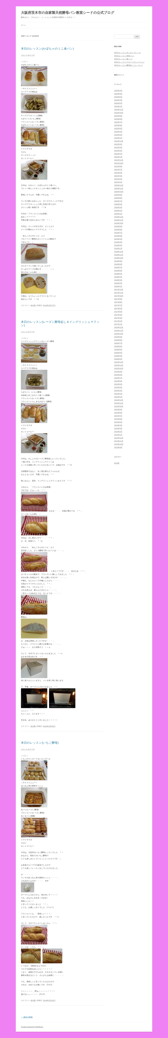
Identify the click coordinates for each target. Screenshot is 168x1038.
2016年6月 (118, 346)
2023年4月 (118, 132)
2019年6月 (118, 236)
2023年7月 (118, 122)
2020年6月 (118, 204)
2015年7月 (118, 378)
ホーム (23, 25)
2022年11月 (118, 141)
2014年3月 (118, 428)
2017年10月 (118, 296)
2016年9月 (118, 337)
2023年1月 (118, 138)
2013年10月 (118, 444)
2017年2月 (118, 321)
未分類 (33, 305)
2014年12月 (118, 400)
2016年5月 (118, 349)
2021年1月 (118, 182)
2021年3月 (118, 176)
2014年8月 (118, 413)
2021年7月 (118, 170)
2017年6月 (118, 308)
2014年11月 (118, 403)
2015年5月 (118, 384)
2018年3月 (118, 280)
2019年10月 (118, 223)
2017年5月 (118, 312)
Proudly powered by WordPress (32, 1027)
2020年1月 (118, 214)
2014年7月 (118, 416)
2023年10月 (118, 113)
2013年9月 (118, 447)
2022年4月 (118, 147)
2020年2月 (118, 211)
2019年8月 (118, 229)
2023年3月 (118, 135)
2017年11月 (118, 293)
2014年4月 (118, 425)
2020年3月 (118, 207)
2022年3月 (118, 151)
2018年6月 (118, 271)
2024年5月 (118, 97)
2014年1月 (118, 435)
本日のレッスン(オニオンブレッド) (127, 53)
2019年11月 (118, 220)
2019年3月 (118, 242)
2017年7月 (118, 305)
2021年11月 (118, 160)
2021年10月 (118, 163)
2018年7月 (118, 267)
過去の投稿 (27, 1017)
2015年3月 (118, 391)
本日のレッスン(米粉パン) (124, 56)
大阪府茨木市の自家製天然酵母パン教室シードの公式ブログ (67, 13)
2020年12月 (118, 185)
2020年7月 (118, 201)
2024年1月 (118, 106)
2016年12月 (118, 327)
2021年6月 (118, 173)
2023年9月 (118, 116)
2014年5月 (118, 422)
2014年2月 (118, 432)
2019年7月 (118, 233)
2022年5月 (118, 144)
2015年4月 (118, 387)
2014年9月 (118, 409)
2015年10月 (118, 368)
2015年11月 (118, 365)
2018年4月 (118, 277)
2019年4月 (118, 239)
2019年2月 (118, 245)
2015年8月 (118, 375)
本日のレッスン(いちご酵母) (40, 742)
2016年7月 (118, 343)
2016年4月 (118, 353)
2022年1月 (118, 157)
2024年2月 (118, 103)
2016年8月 (118, 340)
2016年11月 (118, 331)
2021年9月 (118, 166)
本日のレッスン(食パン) (123, 59)
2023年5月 (118, 128)
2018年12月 (118, 252)
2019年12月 (118, 217)
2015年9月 (118, 372)
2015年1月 (118, 397)
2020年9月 (118, 195)
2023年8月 (118, 119)
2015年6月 (118, 381)
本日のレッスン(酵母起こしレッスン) (128, 65)
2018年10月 (118, 258)
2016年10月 (118, 334)
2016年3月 (118, 356)
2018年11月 (118, 255)
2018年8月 (118, 264)
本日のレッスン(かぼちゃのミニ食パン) (47, 48)
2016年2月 (118, 359)
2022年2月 (118, 154)
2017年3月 (118, 318)
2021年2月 (118, 179)
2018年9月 (118, 261)
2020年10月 (118, 192)
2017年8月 (118, 302)
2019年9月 (118, 226)
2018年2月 (118, 283)
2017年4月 (118, 315)
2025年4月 (118, 91)
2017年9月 (118, 299)
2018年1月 (118, 286)
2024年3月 (118, 100)
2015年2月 (118, 394)
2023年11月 (118, 110)
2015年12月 (118, 362)
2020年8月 (118, 198)
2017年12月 (118, 289)
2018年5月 (118, 274)
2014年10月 (118, 406)
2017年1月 (118, 324)
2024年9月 (118, 94)
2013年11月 (118, 441)
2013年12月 (118, 438)
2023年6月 (118, 125)
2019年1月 (118, 248)
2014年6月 (118, 419)
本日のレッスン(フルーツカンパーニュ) (129, 62)
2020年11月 (118, 188)
